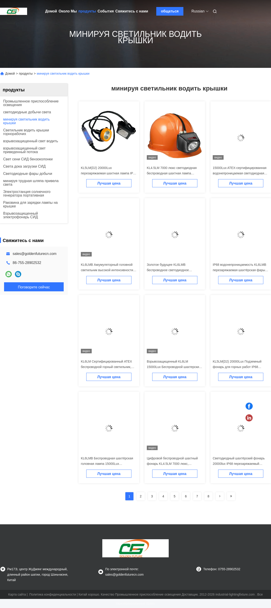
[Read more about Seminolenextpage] (220, 496)
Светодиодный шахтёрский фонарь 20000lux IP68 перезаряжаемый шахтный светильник (239, 463)
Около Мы (67, 11)
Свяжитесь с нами (131, 11)
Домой (51, 11)
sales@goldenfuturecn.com (34, 254)
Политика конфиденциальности (52, 594)
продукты (87, 11)
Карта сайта (17, 594)
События (106, 11)
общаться (170, 11)
